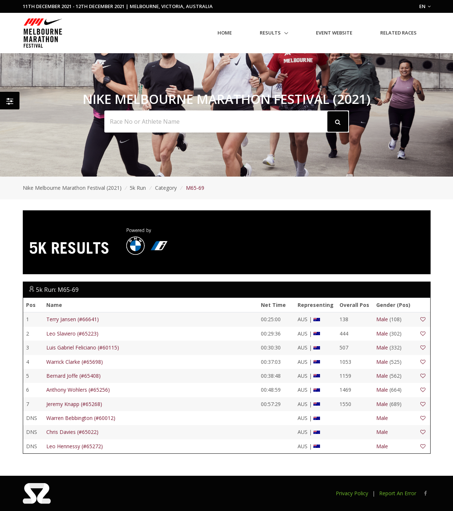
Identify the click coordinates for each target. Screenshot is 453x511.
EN (425, 6)
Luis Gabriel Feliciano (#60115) (82, 347)
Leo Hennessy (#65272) (74, 446)
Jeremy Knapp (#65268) (74, 404)
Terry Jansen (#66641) (72, 319)
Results (270, 32)
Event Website (334, 32)
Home (224, 32)
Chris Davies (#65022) (72, 431)
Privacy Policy (352, 493)
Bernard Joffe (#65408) (73, 375)
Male (382, 319)
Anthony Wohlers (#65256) (78, 389)
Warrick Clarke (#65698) (74, 361)
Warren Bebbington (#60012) (80, 417)
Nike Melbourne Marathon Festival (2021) (72, 187)
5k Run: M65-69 (57, 290)
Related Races (398, 32)
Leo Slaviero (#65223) (72, 333)
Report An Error (397, 493)
